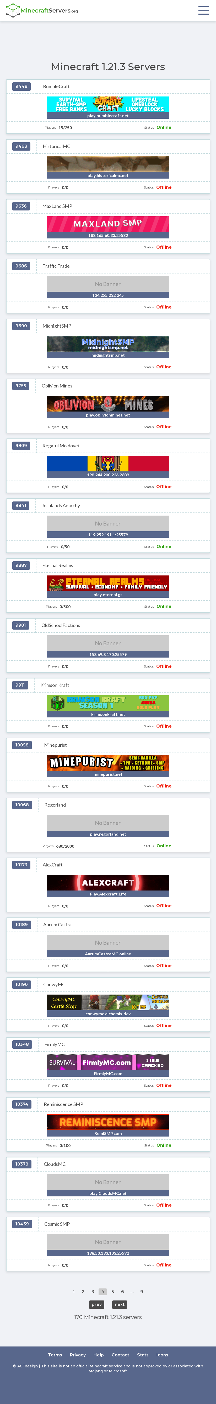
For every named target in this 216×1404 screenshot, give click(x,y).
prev (97, 1304)
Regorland (55, 805)
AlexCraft (53, 864)
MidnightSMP (56, 326)
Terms (55, 1354)
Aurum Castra (57, 924)
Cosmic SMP (57, 1224)
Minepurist (55, 745)
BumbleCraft (56, 86)
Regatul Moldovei (60, 445)
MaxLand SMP (57, 206)
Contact (120, 1354)
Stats (143, 1354)
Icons (162, 1354)
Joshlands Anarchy (61, 505)
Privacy (78, 1354)
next (120, 1304)
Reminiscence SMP (63, 1104)
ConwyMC (54, 984)
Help (99, 1354)
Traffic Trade (56, 266)
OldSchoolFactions (60, 625)
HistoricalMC (56, 146)
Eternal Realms (57, 565)
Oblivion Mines (57, 386)
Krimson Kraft (54, 685)
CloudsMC (55, 1164)
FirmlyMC (54, 1044)
